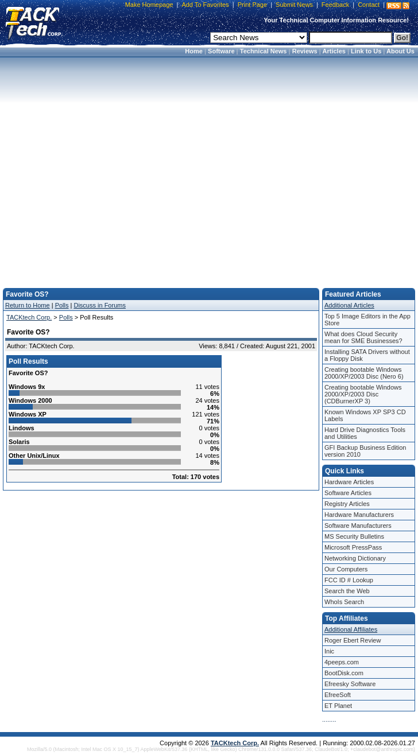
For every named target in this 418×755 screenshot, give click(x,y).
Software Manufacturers (358, 525)
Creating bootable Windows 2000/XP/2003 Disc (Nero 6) (364, 373)
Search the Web (347, 590)
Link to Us (366, 51)
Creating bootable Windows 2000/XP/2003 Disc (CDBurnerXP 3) (363, 394)
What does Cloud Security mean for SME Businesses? (363, 337)
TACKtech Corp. (29, 317)
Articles (334, 51)
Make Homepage (149, 4)
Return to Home (27, 305)
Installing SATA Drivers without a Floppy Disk (367, 355)
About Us (400, 51)
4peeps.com (341, 662)
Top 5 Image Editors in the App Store (367, 319)
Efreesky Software (350, 683)
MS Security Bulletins (354, 536)
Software (221, 51)
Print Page (252, 4)
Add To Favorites (205, 4)
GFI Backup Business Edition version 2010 (365, 451)
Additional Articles (349, 305)
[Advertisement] (207, 169)
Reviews (305, 51)
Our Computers (345, 569)
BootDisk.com (343, 673)
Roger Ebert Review (352, 640)
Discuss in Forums (99, 305)
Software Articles (347, 492)
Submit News (294, 4)
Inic (329, 651)
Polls (62, 305)
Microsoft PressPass (353, 547)
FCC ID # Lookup (348, 580)
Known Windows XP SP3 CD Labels (365, 415)
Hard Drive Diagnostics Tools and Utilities (364, 433)
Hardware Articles (349, 481)
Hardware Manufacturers (359, 514)
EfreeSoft (337, 694)
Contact (369, 4)
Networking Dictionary (355, 558)
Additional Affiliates (350, 629)
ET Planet (338, 705)
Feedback (335, 4)
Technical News (263, 51)
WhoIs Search (344, 601)
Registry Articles (347, 503)
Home (194, 51)
